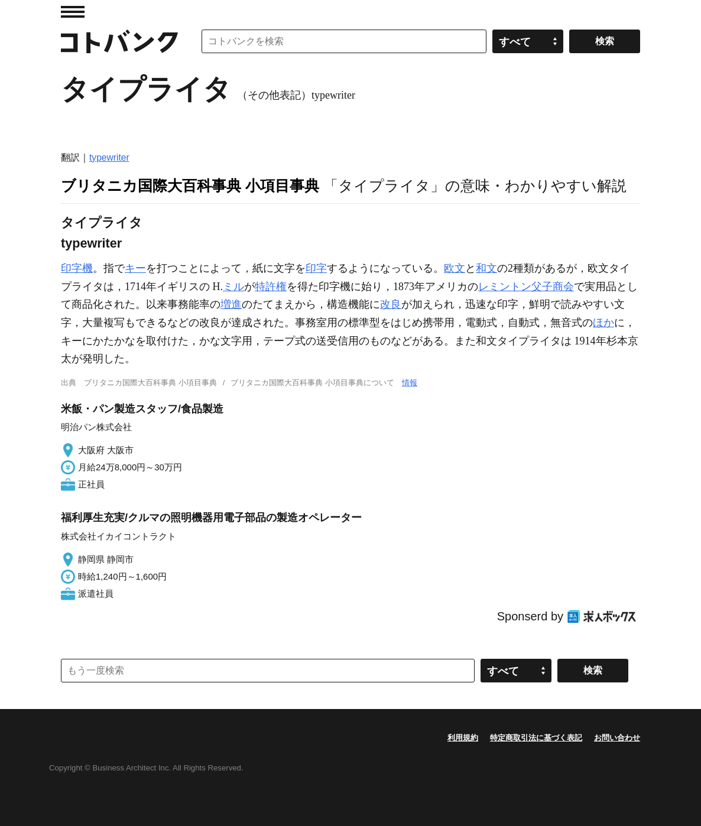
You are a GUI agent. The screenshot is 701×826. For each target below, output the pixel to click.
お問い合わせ (617, 737)
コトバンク (119, 41)
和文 (486, 268)
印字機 (77, 268)
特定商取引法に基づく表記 (536, 737)
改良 (390, 304)
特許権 (271, 286)
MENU (73, 12)
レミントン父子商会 (526, 286)
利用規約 (462, 737)
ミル (233, 286)
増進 (231, 304)
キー (135, 268)
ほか (603, 323)
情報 (409, 382)
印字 (316, 268)
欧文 (454, 268)
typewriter (109, 157)
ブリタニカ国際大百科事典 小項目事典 (190, 185)
